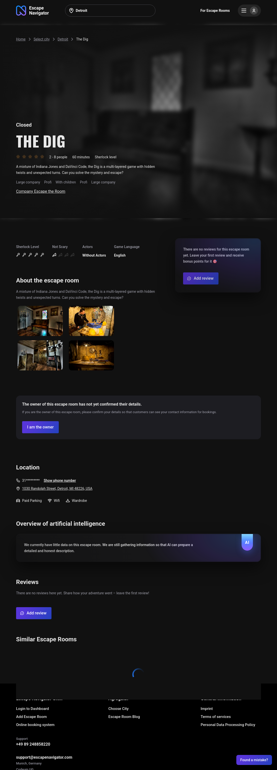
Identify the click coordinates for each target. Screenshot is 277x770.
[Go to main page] (32, 10)
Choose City (118, 708)
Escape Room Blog (124, 716)
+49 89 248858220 (33, 744)
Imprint (207, 708)
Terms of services (216, 716)
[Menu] (249, 11)
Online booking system (35, 725)
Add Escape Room (31, 716)
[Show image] (40, 321)
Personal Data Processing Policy (228, 725)
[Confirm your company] (40, 427)
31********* (31, 480)
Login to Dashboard (32, 708)
